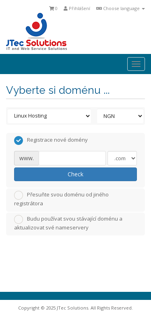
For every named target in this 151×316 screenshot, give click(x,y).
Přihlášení (77, 8)
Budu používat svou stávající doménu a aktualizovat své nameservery (68, 223)
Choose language (120, 8)
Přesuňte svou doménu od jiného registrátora (61, 199)
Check (75, 174)
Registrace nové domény (51, 140)
